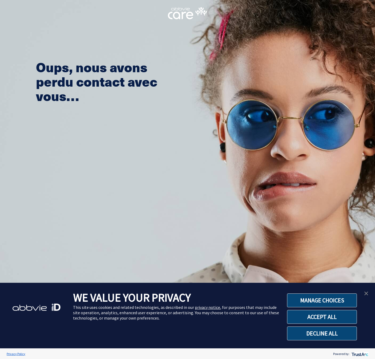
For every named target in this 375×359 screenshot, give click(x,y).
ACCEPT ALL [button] (322, 317)
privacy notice (207, 307)
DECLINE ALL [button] (322, 333)
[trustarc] (359, 353)
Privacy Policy (16, 354)
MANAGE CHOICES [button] (322, 300)
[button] (366, 292)
